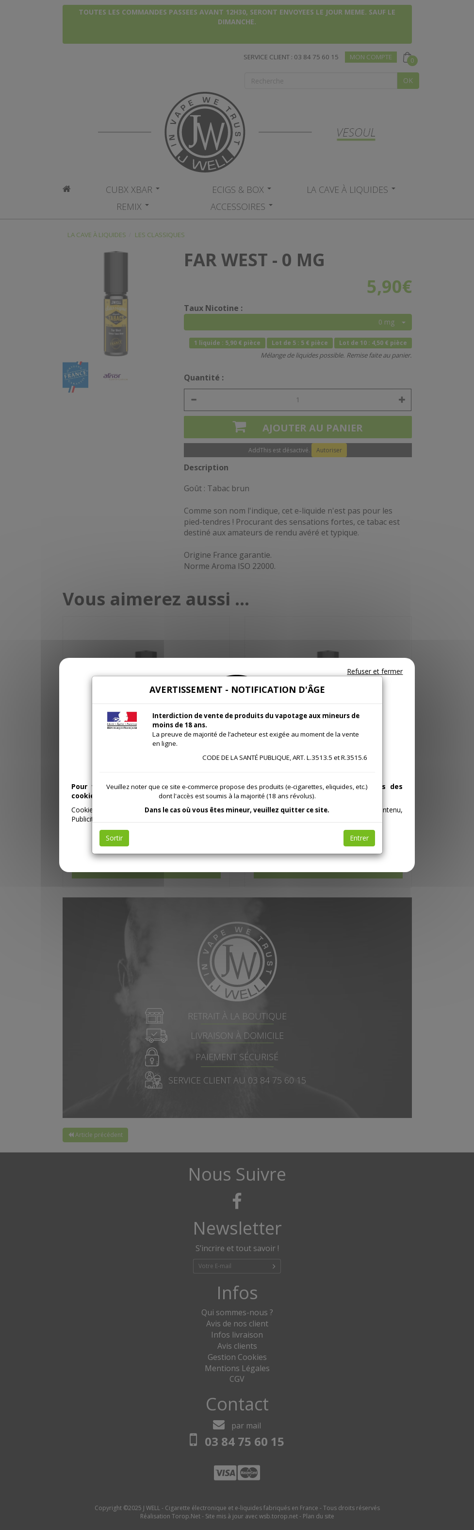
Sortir (114, 837)
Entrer (359, 837)
